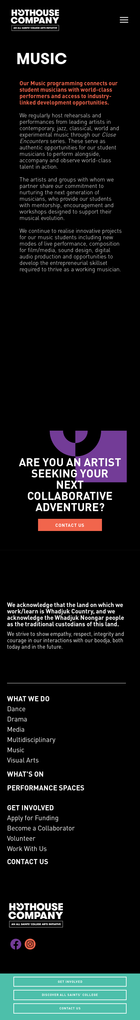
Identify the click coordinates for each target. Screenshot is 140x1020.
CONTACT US (69, 525)
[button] (124, 19)
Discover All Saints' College (70, 995)
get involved (70, 981)
